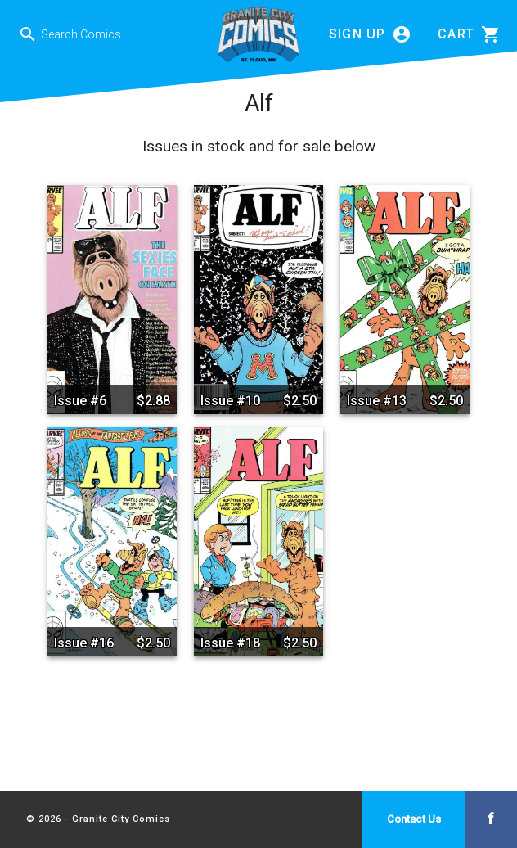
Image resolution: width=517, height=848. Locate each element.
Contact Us (414, 819)
